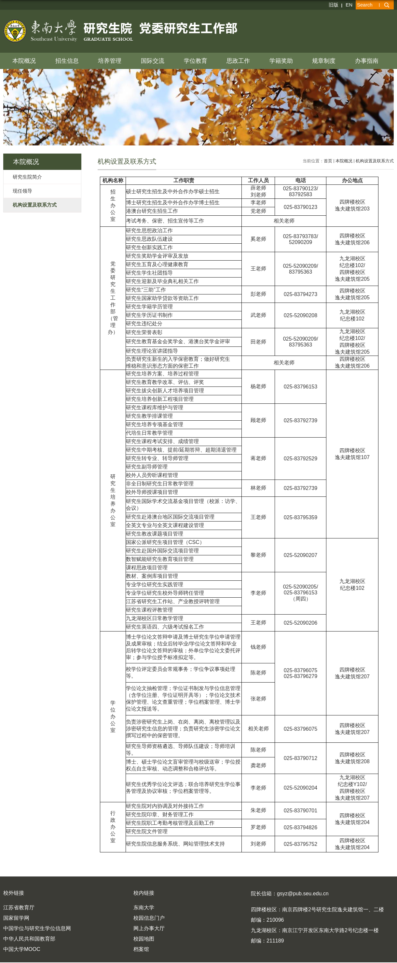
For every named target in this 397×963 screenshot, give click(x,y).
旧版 (333, 4)
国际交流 (152, 61)
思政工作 (238, 61)
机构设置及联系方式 (375, 160)
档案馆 (141, 949)
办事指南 (366, 61)
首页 (328, 160)
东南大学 (143, 907)
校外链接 (13, 893)
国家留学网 (16, 918)
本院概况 (24, 61)
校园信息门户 (149, 918)
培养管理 (109, 61)
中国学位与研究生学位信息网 (37, 928)
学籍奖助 (281, 61)
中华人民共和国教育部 (29, 939)
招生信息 (67, 61)
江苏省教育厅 (18, 907)
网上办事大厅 (149, 928)
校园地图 (143, 939)
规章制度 (323, 61)
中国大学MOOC (21, 949)
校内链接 (143, 893)
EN (349, 4)
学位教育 (195, 61)
